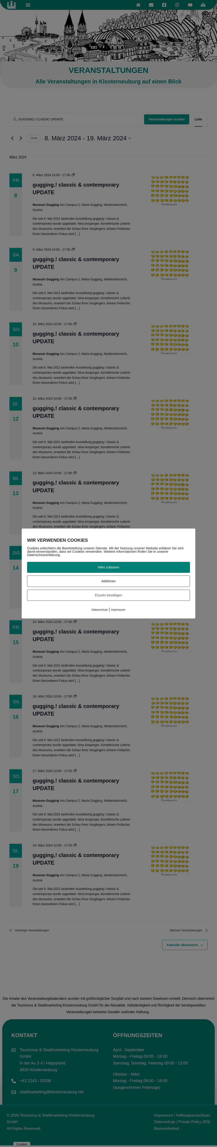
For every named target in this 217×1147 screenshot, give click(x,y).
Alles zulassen (108, 567)
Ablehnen (108, 581)
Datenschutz (99, 609)
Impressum (118, 609)
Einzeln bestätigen (108, 595)
